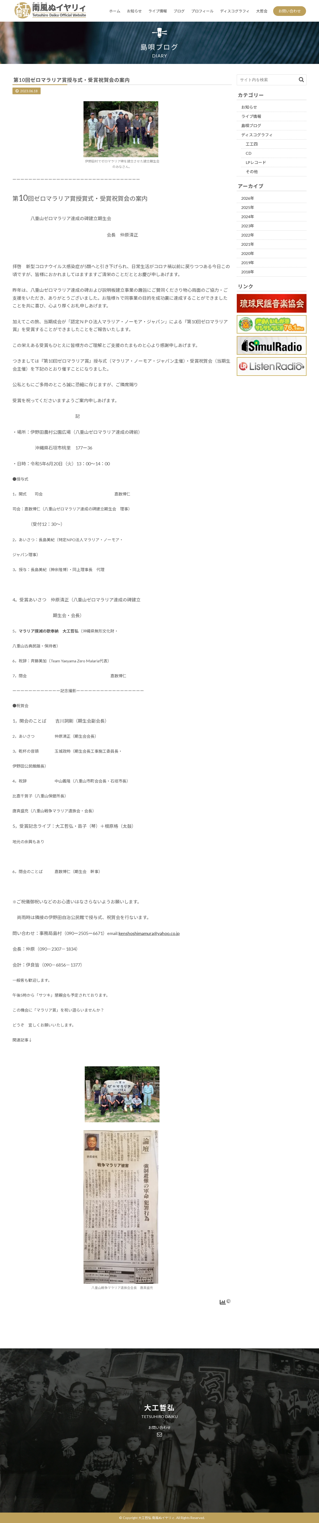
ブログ (179, 11)
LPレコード (256, 162)
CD (248, 153)
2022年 (247, 235)
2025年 (247, 207)
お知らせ (134, 11)
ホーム (114, 11)
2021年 (247, 244)
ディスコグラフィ (235, 11)
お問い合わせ (289, 11)
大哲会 (261, 11)
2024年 (247, 216)
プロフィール (202, 11)
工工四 (252, 144)
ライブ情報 (157, 11)
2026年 (247, 198)
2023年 (247, 225)
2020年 (247, 253)
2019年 (247, 262)
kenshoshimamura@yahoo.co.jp (149, 933)
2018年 (247, 271)
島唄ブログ (251, 125)
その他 (252, 171)
